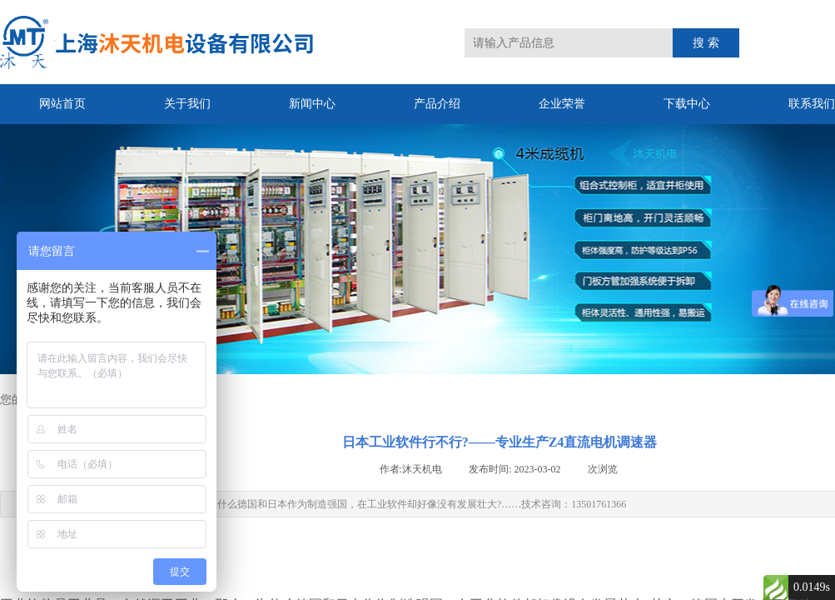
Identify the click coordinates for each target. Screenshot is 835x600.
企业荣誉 (562, 104)
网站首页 (62, 104)
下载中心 (687, 104)
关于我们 (187, 104)
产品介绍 (437, 104)
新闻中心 (312, 104)
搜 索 (706, 43)
